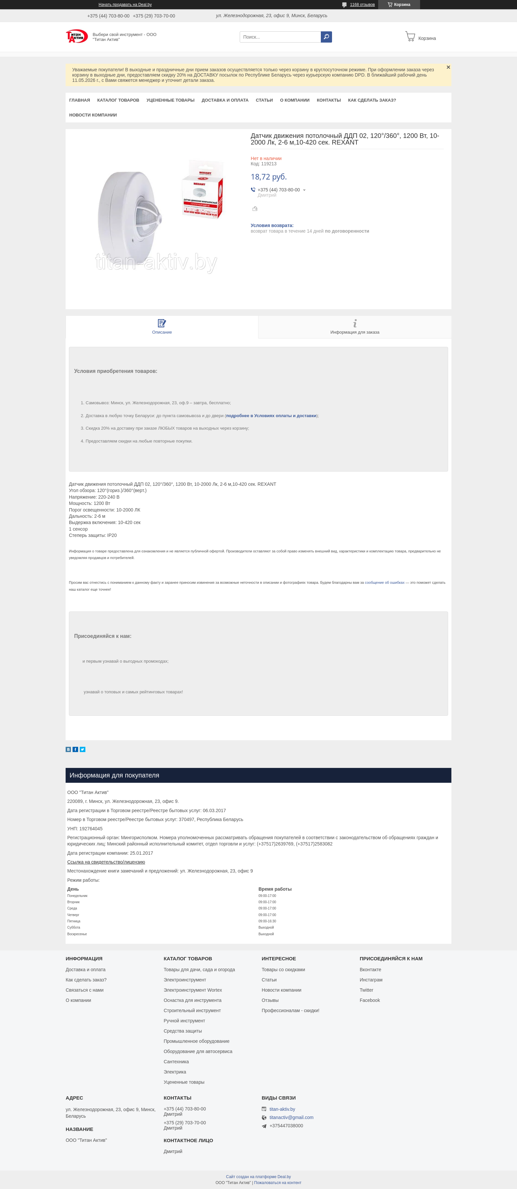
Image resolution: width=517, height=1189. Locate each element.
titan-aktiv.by (282, 1109)
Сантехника (176, 1061)
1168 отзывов (362, 4)
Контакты (329, 100)
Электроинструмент (185, 979)
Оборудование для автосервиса (198, 1051)
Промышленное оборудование (196, 1041)
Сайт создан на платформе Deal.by (258, 1176)
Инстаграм (371, 979)
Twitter (366, 990)
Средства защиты (183, 1031)
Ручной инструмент (184, 1020)
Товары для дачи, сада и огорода (199, 969)
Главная (79, 100)
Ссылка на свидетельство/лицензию (106, 862)
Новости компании (93, 115)
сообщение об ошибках (385, 582)
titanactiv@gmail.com (292, 1117)
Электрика (175, 1071)
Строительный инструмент (192, 1010)
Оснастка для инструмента (192, 1000)
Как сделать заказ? (372, 100)
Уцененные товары (171, 100)
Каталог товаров (118, 100)
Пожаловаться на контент (277, 1182)
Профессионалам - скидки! (290, 1010)
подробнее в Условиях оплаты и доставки (271, 415)
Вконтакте (370, 969)
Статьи (264, 100)
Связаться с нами (85, 990)
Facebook (370, 1000)
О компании (294, 100)
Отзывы (270, 1000)
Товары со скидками (283, 969)
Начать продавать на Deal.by (125, 4)
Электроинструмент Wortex (193, 990)
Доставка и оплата (225, 100)
